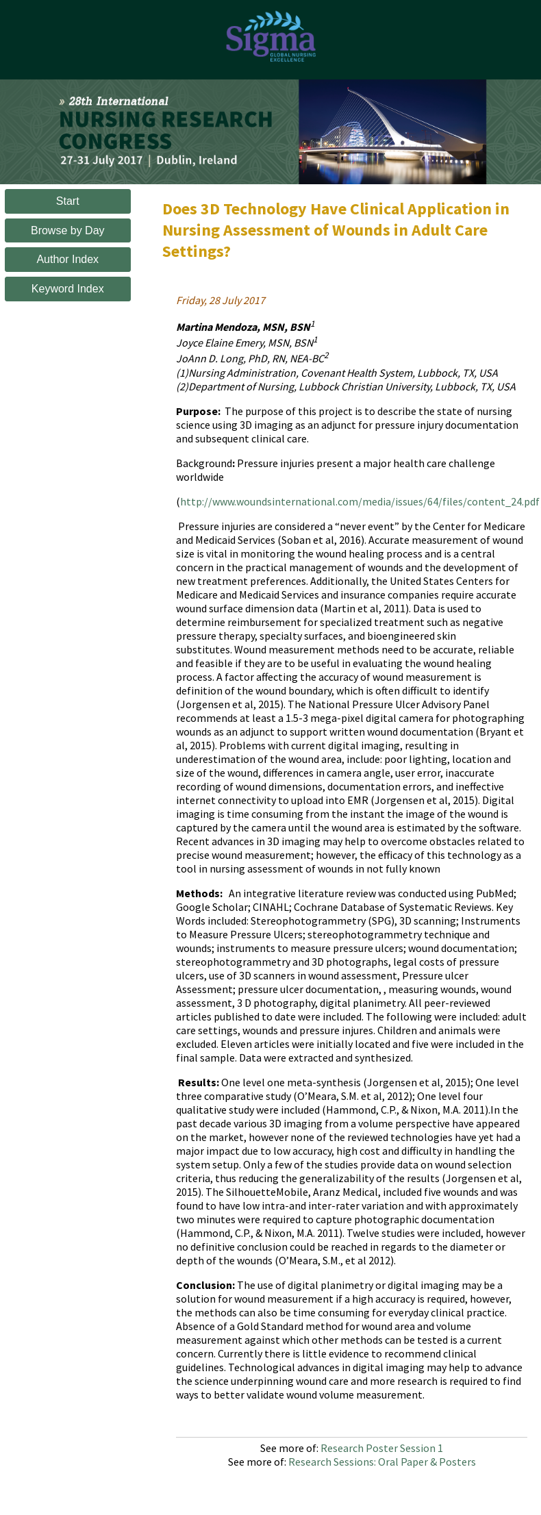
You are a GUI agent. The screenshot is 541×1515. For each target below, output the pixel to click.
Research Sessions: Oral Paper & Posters (382, 1461)
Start (67, 201)
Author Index (67, 259)
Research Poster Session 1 (381, 1448)
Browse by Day (68, 230)
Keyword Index (68, 289)
